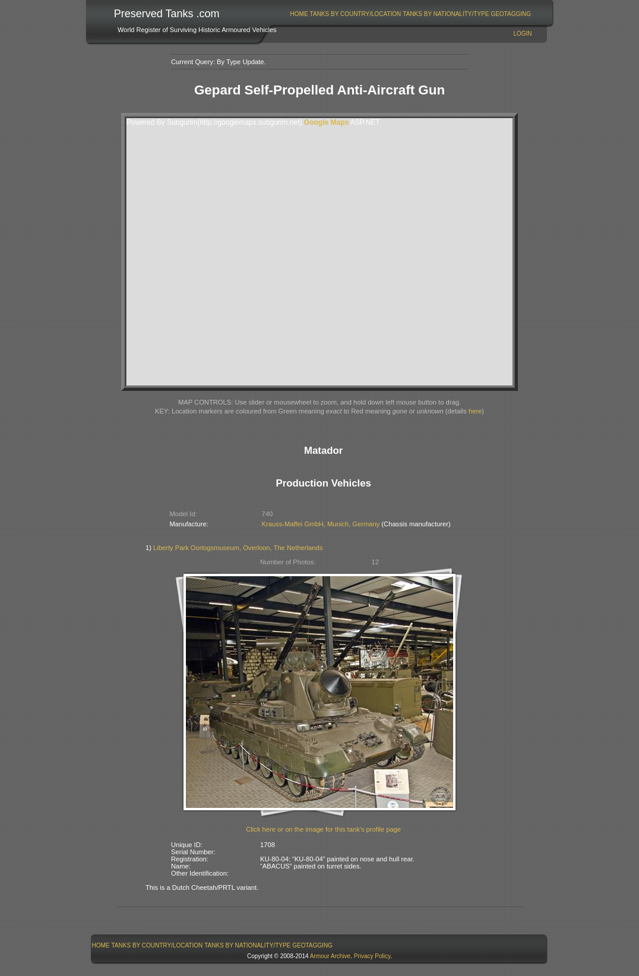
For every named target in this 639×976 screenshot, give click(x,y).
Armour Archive (330, 956)
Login (522, 33)
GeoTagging (511, 14)
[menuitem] (299, 14)
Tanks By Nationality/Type (446, 14)
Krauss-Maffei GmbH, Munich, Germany (321, 524)
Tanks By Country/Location (355, 14)
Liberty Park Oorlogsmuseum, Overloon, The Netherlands (237, 547)
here (475, 411)
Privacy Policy (372, 956)
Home (299, 14)
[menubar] (410, 14)
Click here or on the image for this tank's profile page (323, 829)
